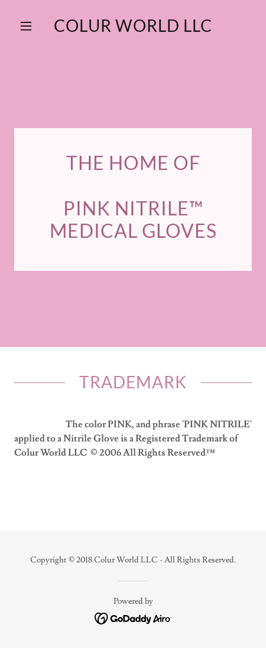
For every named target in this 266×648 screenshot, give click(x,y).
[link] (133, 26)
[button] (32, 26)
